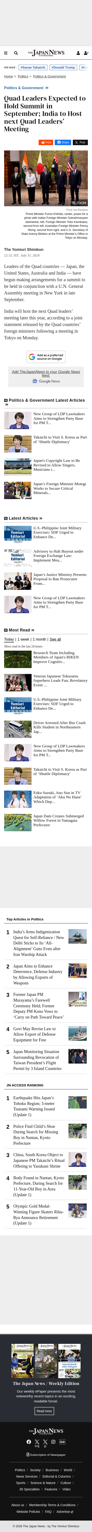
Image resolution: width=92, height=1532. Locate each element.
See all (55, 639)
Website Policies (28, 1511)
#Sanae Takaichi (33, 67)
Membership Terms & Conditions (52, 1505)
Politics (20, 1470)
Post (48, 142)
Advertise (65, 1511)
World (68, 1470)
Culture (65, 1483)
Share (65, 142)
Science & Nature (43, 1483)
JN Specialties (29, 1489)
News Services (27, 1476)
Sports (20, 1483)
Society (35, 1470)
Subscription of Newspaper (46, 1455)
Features (51, 1489)
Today (9, 639)
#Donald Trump (63, 67)
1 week (23, 639)
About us (17, 1505)
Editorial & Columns (57, 1476)
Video (66, 1489)
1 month (39, 639)
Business (52, 1470)
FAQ (48, 1511)
